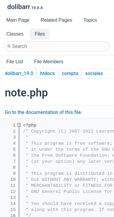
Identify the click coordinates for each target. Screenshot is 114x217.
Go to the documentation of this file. (43, 112)
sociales (94, 73)
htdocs (47, 73)
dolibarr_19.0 (19, 73)
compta (70, 73)
